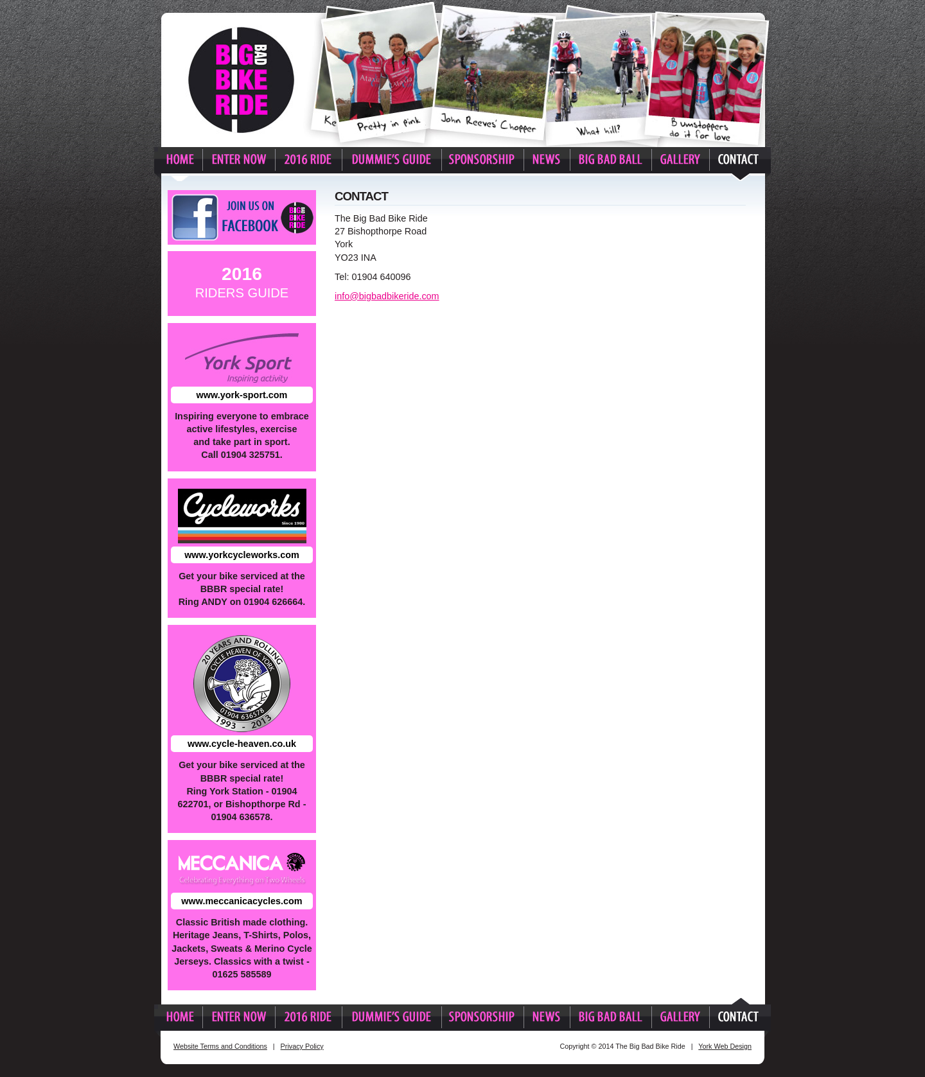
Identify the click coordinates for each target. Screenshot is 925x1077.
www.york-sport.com (242, 395)
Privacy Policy (302, 1046)
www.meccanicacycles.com (241, 901)
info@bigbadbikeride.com (387, 296)
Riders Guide (242, 281)
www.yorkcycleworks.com (241, 555)
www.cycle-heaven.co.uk (242, 744)
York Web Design (725, 1046)
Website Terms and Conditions (220, 1046)
